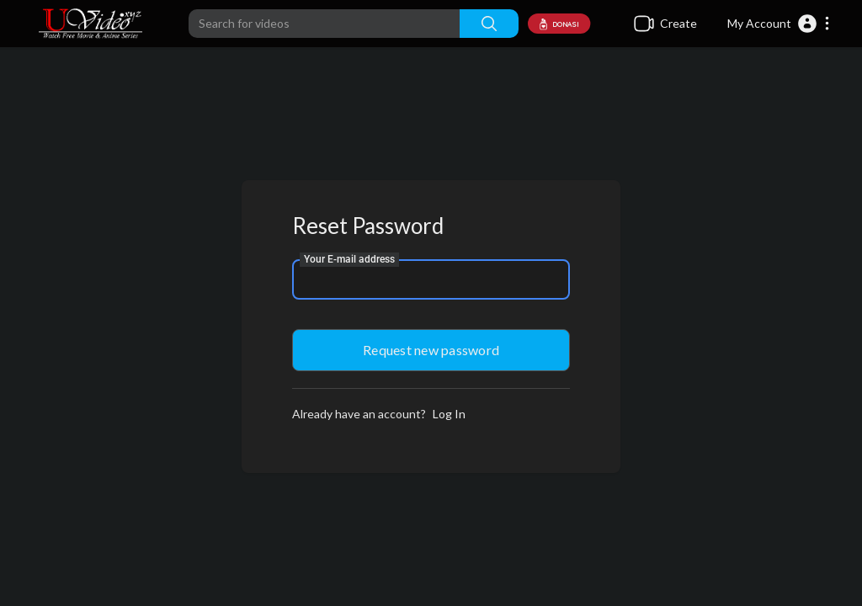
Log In (449, 414)
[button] (779, 23)
